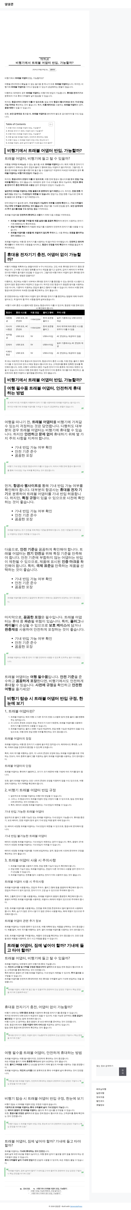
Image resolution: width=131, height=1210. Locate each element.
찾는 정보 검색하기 (104, 1065)
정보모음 (26, 1188)
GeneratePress (76, 1206)
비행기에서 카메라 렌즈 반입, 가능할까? (46, 1193)
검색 (123, 1072)
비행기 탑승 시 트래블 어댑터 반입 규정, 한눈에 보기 (28, 140)
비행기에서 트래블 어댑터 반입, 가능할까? (24, 128)
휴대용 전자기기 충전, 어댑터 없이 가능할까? (25, 131)
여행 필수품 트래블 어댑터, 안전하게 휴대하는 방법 (28, 137)
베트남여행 (101, 1089)
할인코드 (100, 1101)
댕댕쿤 (9, 4)
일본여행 (100, 1093)
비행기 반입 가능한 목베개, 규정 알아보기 (46, 1191)
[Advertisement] (111, 1153)
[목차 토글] (49, 124)
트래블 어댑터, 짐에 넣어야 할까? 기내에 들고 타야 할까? (30, 143)
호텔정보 (100, 1105)
